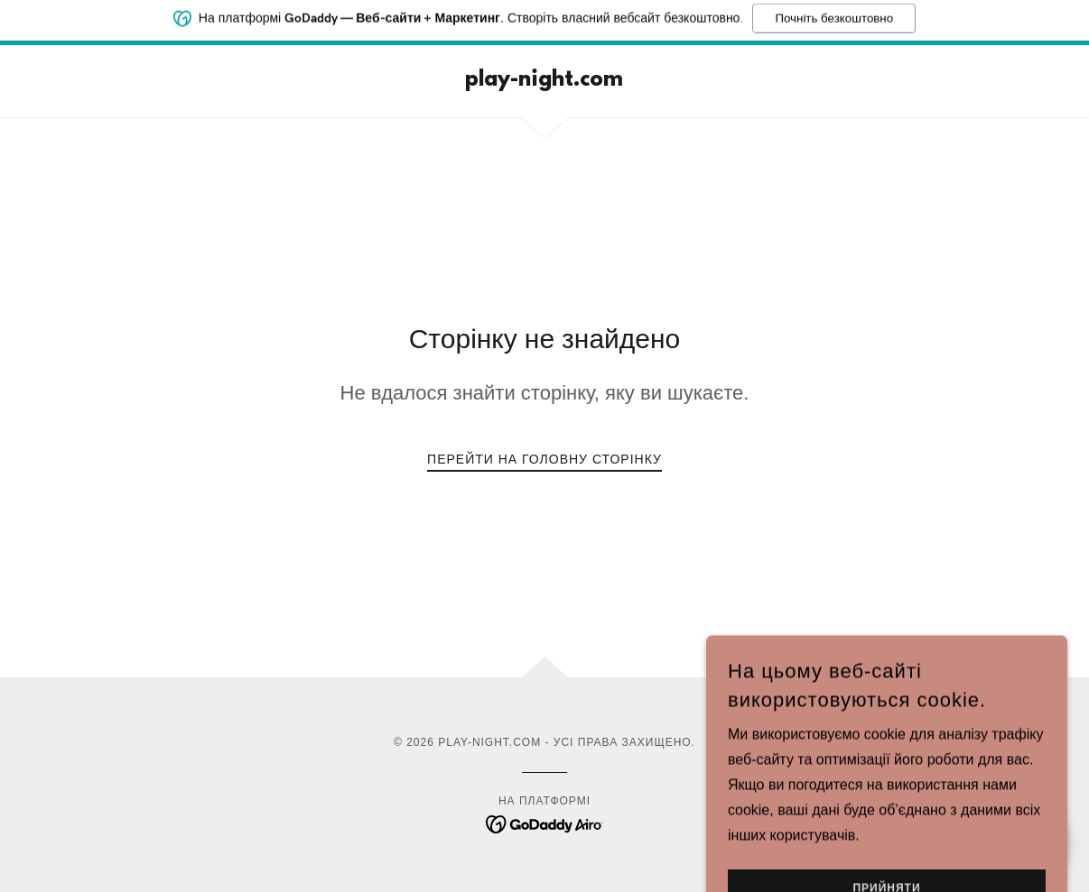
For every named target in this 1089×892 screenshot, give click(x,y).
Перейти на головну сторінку (544, 459)
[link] (544, 80)
